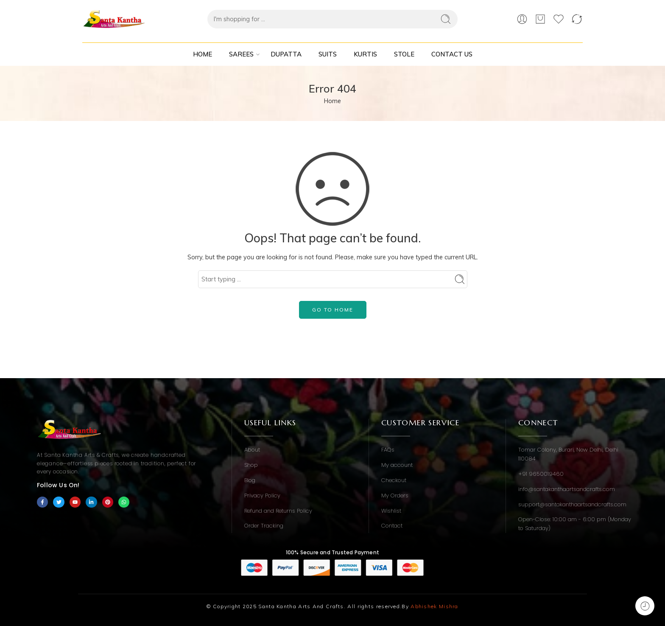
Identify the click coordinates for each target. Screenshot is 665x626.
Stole (404, 54)
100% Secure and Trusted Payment (332, 552)
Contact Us (451, 54)
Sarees (241, 54)
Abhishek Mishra (434, 606)
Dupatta (286, 54)
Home (202, 54)
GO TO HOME (332, 309)
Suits (328, 54)
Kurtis (365, 54)
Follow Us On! (58, 485)
